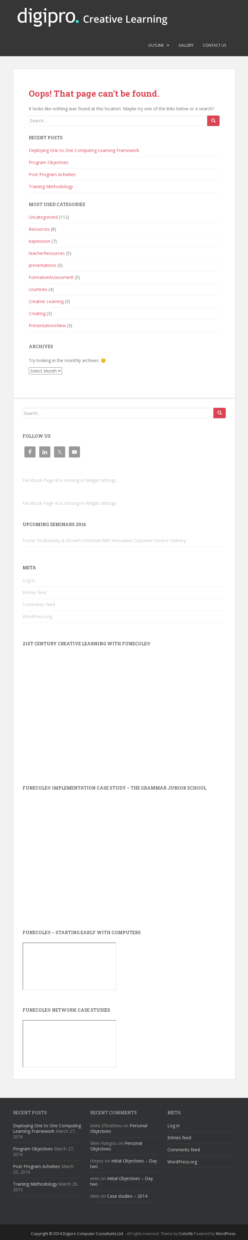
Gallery (186, 45)
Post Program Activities (52, 174)
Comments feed (39, 604)
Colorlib (186, 1233)
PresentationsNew (47, 325)
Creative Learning (46, 301)
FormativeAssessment (51, 277)
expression (39, 241)
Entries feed (34, 592)
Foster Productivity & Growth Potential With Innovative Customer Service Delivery (104, 540)
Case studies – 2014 (127, 1196)
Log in (29, 580)
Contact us (214, 45)
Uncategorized (43, 217)
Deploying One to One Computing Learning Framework (84, 150)
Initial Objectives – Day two (123, 1163)
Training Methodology (51, 186)
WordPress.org (37, 616)
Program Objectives (49, 162)
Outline (156, 45)
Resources (39, 229)
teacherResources (47, 253)
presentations (42, 265)
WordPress (225, 1233)
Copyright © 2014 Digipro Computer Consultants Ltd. (77, 1233)
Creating (37, 313)
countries (38, 289)
